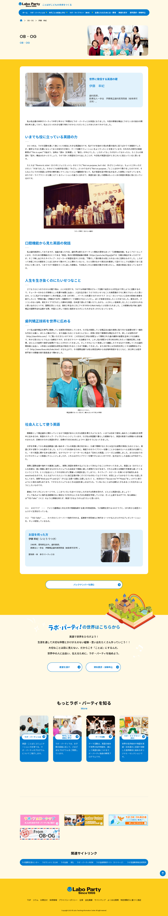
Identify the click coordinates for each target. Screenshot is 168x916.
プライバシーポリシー (68, 900)
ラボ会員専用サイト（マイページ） (110, 862)
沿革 (81, 900)
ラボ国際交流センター (30, 862)
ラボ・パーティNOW (85, 862)
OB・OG (30, 20)
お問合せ (44, 900)
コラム (35, 900)
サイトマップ (100, 900)
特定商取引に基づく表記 (131, 900)
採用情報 (53, 900)
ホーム (25, 12)
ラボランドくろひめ (50, 862)
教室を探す (123, 12)
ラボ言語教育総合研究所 (136, 862)
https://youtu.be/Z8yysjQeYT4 (103, 255)
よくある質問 (113, 900)
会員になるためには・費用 (105, 12)
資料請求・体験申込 (138, 12)
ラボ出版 (64, 862)
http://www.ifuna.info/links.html (45, 349)
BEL (72, 862)
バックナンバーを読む (84, 584)
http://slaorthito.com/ (36, 336)
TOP (29, 900)
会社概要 (89, 900)
